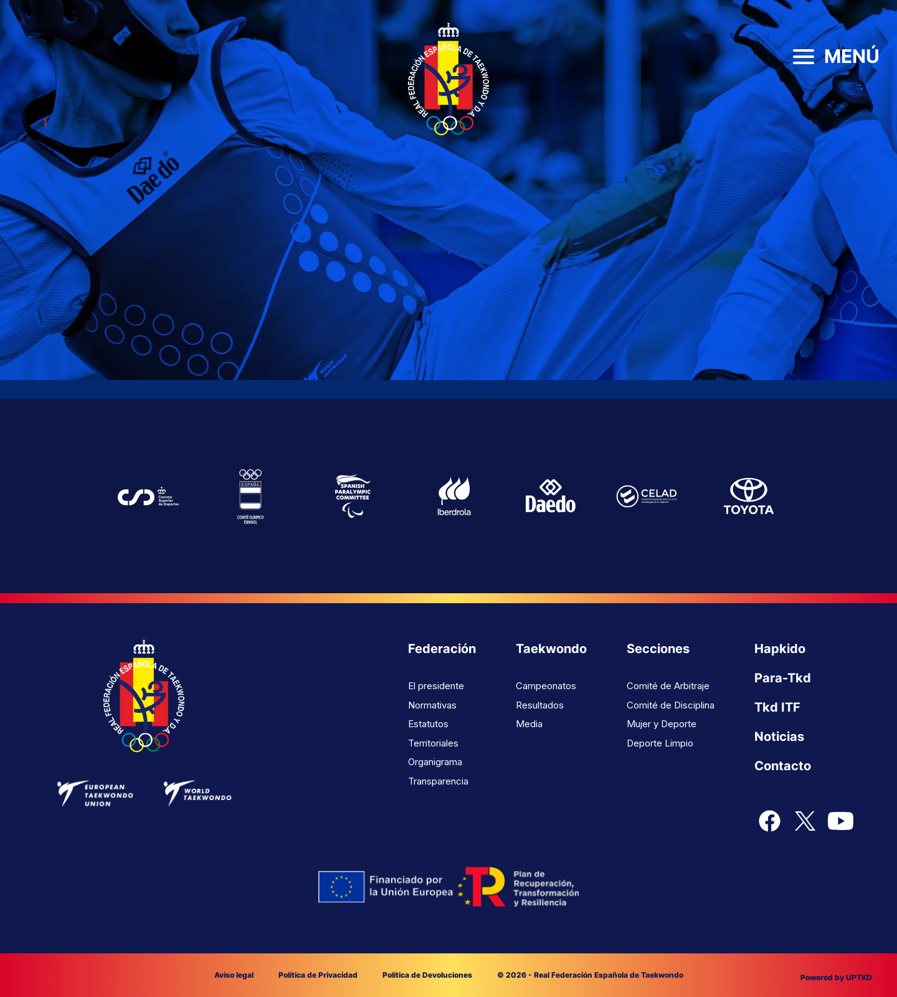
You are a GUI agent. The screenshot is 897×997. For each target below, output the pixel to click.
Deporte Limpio (660, 743)
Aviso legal (234, 975)
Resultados (540, 705)
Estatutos (428, 724)
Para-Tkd (782, 677)
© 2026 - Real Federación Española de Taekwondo (590, 975)
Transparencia (438, 781)
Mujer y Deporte (661, 724)
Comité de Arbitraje (668, 686)
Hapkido (779, 648)
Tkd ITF (777, 707)
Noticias (779, 736)
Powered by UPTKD (836, 977)
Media (529, 724)
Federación (442, 648)
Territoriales (433, 743)
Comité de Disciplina (670, 705)
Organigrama (435, 762)
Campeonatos (546, 686)
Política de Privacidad (318, 975)
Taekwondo (551, 648)
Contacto (782, 765)
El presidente (436, 686)
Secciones (658, 648)
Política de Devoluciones (427, 975)
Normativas (432, 705)
